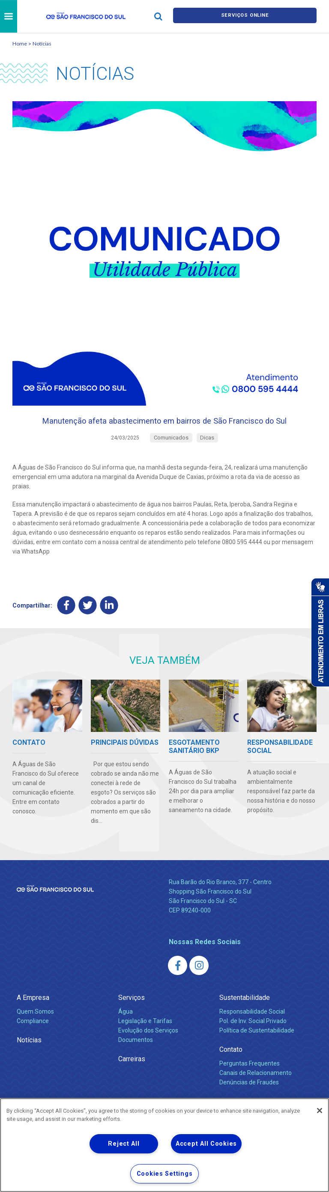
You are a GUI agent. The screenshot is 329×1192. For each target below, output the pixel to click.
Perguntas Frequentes (249, 1082)
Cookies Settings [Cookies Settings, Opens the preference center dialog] (165, 1173)
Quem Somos (35, 1030)
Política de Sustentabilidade (256, 1049)
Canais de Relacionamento (255, 1091)
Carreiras (131, 1078)
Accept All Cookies (206, 1143)
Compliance (33, 1039)
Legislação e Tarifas (145, 1039)
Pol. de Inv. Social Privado (253, 1039)
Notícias (42, 43)
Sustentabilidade (244, 1016)
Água (125, 1030)
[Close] (319, 1110)
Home (19, 43)
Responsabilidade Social (252, 1030)
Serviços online (245, 16)
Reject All (123, 1143)
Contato (230, 1068)
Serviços (131, 1016)
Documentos (135, 1058)
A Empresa (33, 1016)
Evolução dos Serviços (148, 1049)
